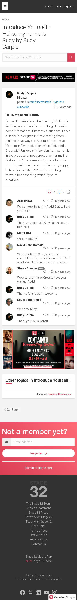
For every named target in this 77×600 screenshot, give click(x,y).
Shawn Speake (27, 268)
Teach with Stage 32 (39, 521)
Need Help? (38, 526)
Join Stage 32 (64, 6)
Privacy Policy (38, 539)
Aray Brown (25, 200)
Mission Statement (38, 508)
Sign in (48, 6)
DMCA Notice (38, 535)
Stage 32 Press (38, 512)
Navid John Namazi (30, 245)
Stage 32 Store (42, 561)
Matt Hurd (24, 233)
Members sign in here (39, 467)
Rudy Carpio (26, 93)
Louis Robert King (29, 299)
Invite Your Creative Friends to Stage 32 (38, 579)
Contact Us (38, 544)
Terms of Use (38, 530)
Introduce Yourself (40, 102)
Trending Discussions (59, 394)
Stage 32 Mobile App (38, 556)
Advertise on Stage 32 (39, 517)
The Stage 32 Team (38, 503)
